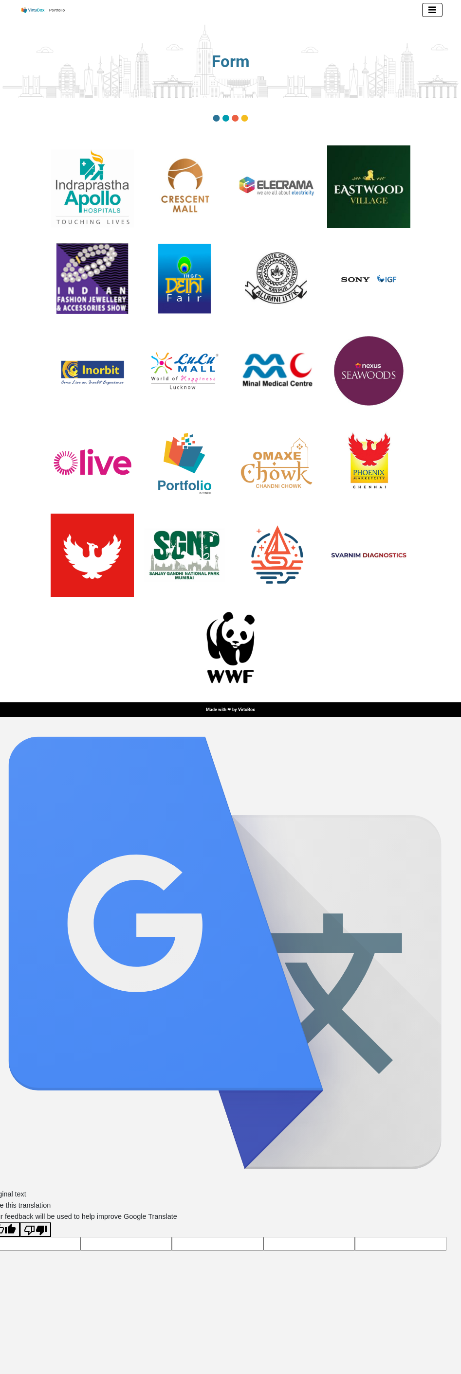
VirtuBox (246, 709)
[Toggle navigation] (432, 10)
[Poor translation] (35, 1229)
